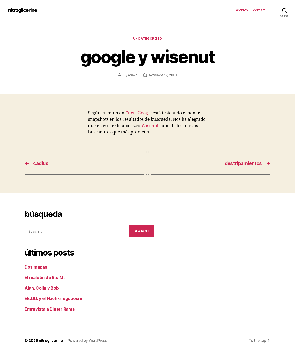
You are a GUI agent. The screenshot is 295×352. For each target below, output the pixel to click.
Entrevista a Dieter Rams (50, 309)
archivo (242, 10)
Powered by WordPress (87, 340)
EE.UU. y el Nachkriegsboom (53, 298)
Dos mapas (36, 267)
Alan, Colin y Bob (42, 288)
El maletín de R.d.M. (45, 277)
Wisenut (150, 126)
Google (145, 113)
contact (259, 10)
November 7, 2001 (163, 75)
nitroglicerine (22, 10)
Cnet (130, 113)
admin (132, 75)
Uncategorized (147, 38)
